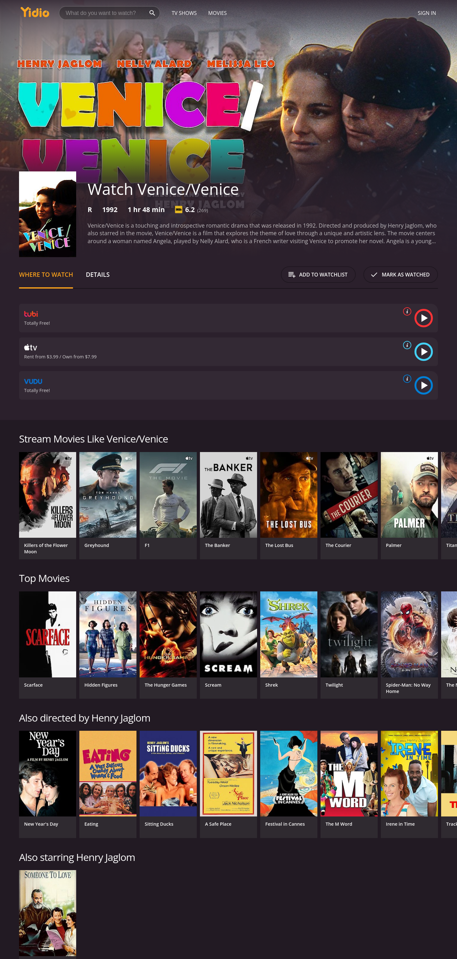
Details (97, 274)
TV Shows (184, 13)
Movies (217, 13)
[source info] (406, 311)
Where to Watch (46, 274)
